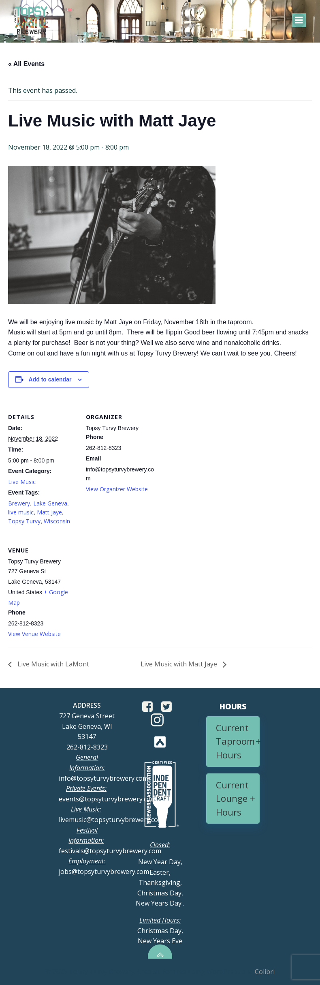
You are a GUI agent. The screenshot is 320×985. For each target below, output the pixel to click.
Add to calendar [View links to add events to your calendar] (50, 379)
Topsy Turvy (24, 521)
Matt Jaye (49, 512)
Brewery (19, 503)
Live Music (22, 482)
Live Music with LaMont (52, 664)
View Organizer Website (117, 489)
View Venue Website (34, 634)
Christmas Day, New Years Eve (160, 930)
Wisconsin (57, 521)
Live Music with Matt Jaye (180, 664)
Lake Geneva (50, 503)
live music (21, 512)
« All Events (26, 63)
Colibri (265, 971)
